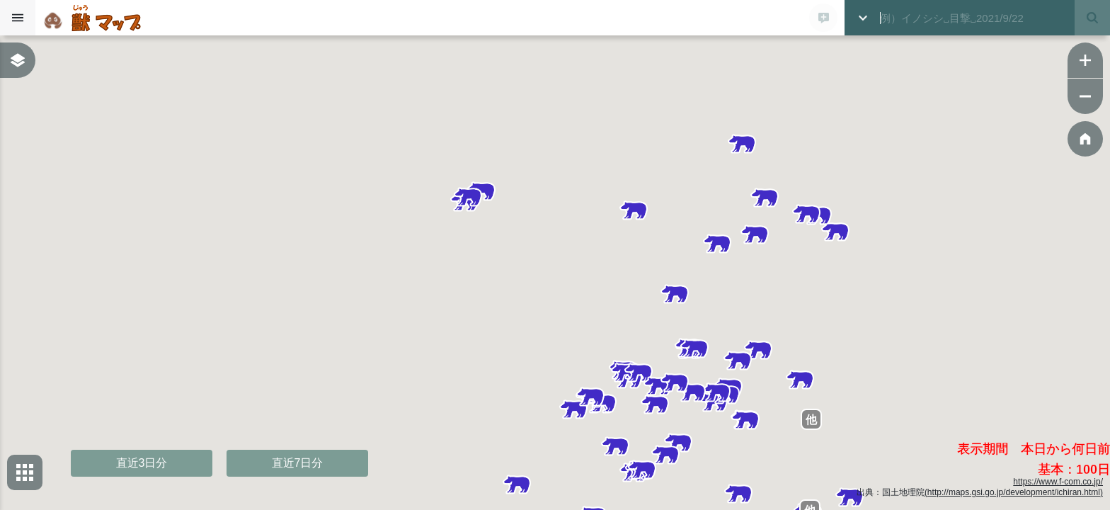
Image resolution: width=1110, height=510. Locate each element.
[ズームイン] (1085, 60)
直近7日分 (298, 463)
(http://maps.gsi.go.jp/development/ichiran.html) (1014, 492)
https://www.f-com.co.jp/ (1058, 482)
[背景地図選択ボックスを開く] (24, 472)
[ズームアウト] (1085, 96)
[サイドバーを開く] (17, 17)
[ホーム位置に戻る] (1085, 139)
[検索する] (1092, 17)
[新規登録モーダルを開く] (823, 18)
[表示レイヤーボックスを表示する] (17, 60)
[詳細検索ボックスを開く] (862, 18)
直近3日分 (142, 463)
